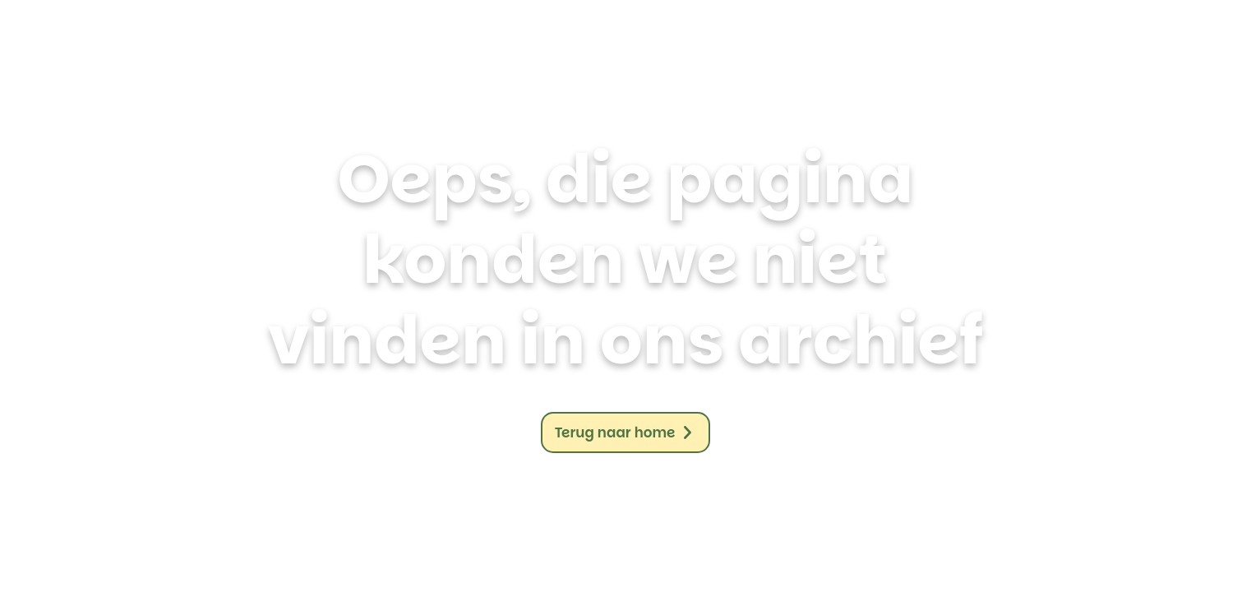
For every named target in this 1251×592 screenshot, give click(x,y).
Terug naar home (615, 432)
